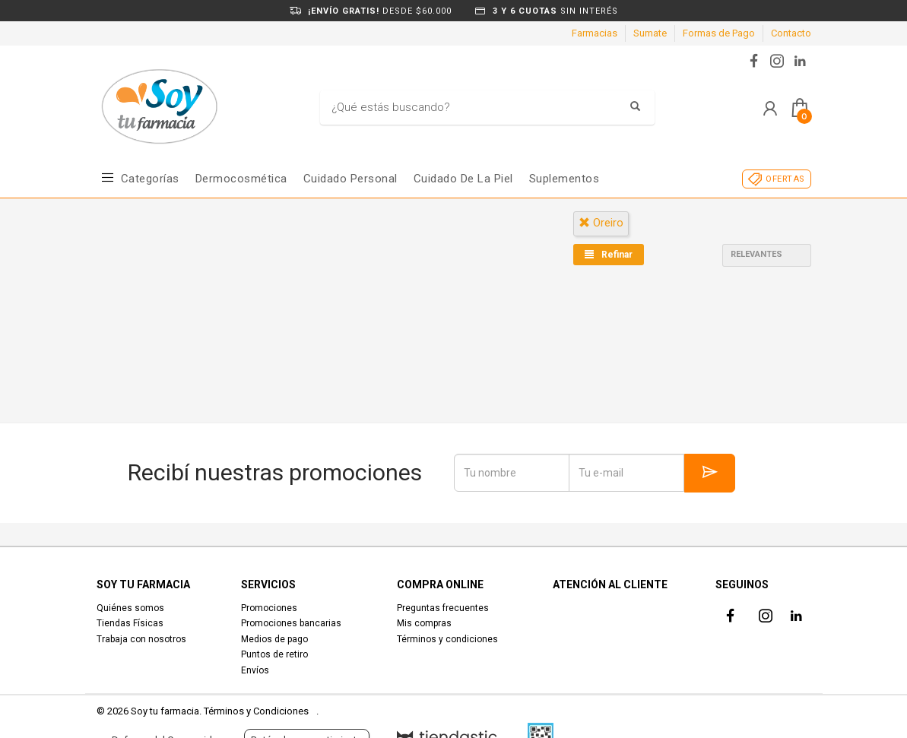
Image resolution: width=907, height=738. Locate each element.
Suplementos (564, 178)
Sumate (650, 33)
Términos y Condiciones (256, 711)
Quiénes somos (130, 608)
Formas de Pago (719, 33)
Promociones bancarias (291, 623)
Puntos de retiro (274, 654)
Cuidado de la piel (463, 178)
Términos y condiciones (447, 639)
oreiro (601, 223)
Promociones (269, 608)
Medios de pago (274, 639)
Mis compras (424, 623)
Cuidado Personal (350, 178)
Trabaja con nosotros (141, 639)
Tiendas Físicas (130, 623)
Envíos (255, 670)
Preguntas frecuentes (443, 608)
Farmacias (594, 33)
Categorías (150, 178)
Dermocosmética (241, 178)
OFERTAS (785, 179)
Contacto (791, 33)
